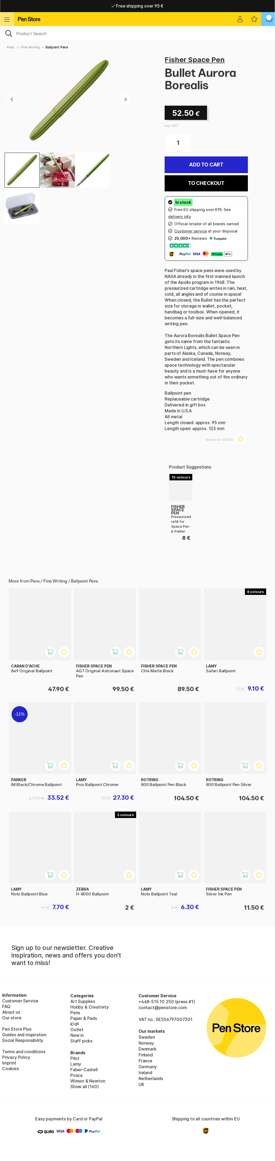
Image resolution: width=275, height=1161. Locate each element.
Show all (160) (84, 1086)
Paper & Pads (83, 1018)
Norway (146, 1043)
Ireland (145, 1072)
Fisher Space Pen (195, 59)
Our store (11, 1017)
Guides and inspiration (24, 1034)
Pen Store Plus (16, 1029)
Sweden (147, 1037)
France (145, 1060)
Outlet (77, 1029)
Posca (76, 1075)
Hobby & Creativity (89, 1007)
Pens (11, 47)
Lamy (75, 1064)
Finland (146, 1055)
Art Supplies (82, 1001)
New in (77, 1035)
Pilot (74, 1058)
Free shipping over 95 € (137, 6)
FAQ (6, 1006)
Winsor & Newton (87, 1081)
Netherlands (151, 1078)
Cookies (10, 1068)
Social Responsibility (22, 1040)
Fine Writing (30, 47)
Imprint (9, 1063)
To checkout (206, 183)
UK (141, 1084)
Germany (148, 1066)
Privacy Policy (16, 1057)
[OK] (137, 33)
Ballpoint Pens (57, 47)
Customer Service (20, 1000)
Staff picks (81, 1041)
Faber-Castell (84, 1069)
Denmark (148, 1049)
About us (11, 1012)
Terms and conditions (23, 1051)
